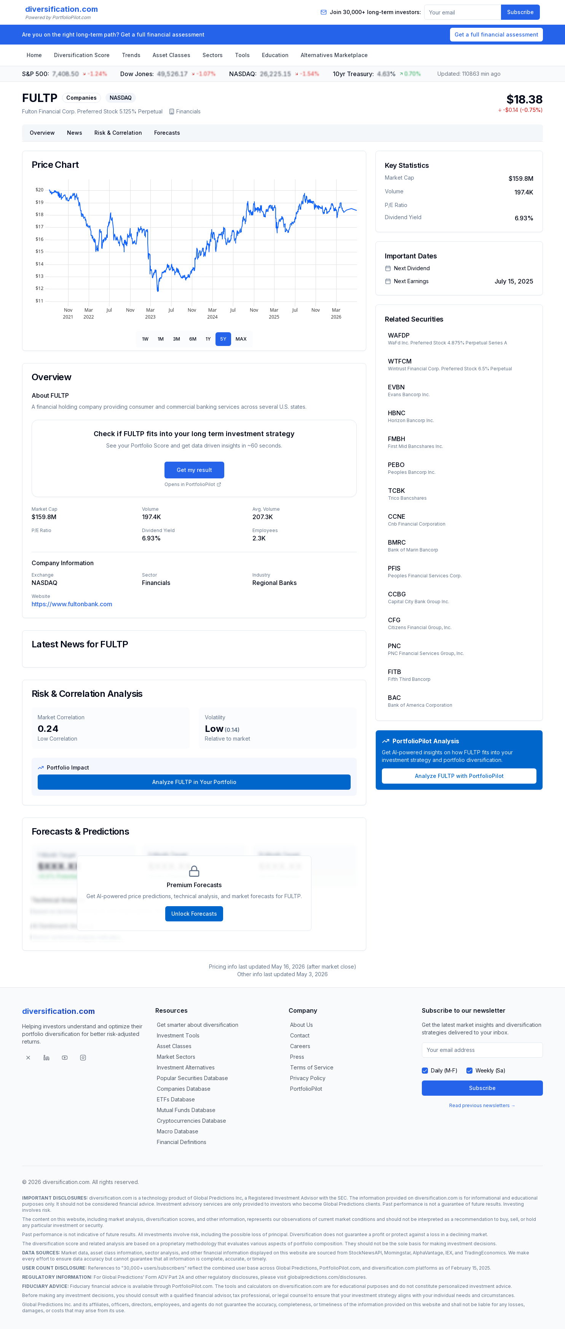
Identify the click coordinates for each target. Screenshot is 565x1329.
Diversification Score (82, 55)
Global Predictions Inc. (47, 1304)
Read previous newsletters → (482, 1105)
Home (34, 55)
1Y (208, 339)
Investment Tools (178, 1035)
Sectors (213, 55)
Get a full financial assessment (496, 34)
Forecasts (167, 132)
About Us (301, 1024)
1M (161, 339)
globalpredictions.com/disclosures (326, 1277)
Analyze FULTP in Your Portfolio (194, 782)
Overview (42, 132)
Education (275, 55)
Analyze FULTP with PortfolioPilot (459, 776)
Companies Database (184, 1088)
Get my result (194, 470)
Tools (242, 55)
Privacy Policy (308, 1078)
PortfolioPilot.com (339, 1268)
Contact (300, 1035)
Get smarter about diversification (197, 1024)
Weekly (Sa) (490, 1070)
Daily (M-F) (444, 1070)
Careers (300, 1046)
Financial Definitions (181, 1142)
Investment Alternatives (186, 1067)
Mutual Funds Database (186, 1110)
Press (297, 1056)
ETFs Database (176, 1099)
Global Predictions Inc (217, 1198)
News (74, 132)
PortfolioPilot (306, 1088)
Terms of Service (312, 1067)
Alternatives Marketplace (334, 55)
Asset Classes (171, 55)
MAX (241, 339)
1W (145, 339)
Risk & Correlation (118, 132)
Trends (131, 55)
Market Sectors (176, 1056)
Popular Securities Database (192, 1078)
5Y (223, 339)
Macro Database (177, 1131)
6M (192, 339)
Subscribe (520, 12)
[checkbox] (425, 1071)
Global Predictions (343, 1204)
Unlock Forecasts (194, 913)
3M (176, 339)
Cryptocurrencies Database (191, 1120)
